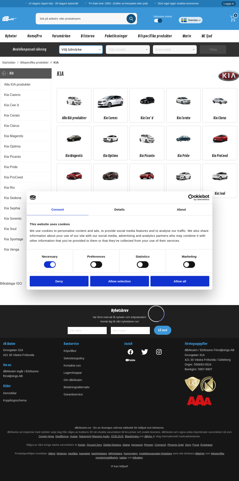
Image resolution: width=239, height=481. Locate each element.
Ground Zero (94, 445)
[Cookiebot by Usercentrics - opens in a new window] (191, 198)
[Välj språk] (190, 18)
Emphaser (206, 445)
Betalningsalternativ (77, 387)
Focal (195, 445)
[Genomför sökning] (131, 18)
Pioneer (148, 445)
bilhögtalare (115, 453)
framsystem (131, 453)
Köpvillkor (70, 351)
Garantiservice (73, 394)
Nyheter (11, 36)
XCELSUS (117, 436)
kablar (123, 457)
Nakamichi (85, 436)
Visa (213, 49)
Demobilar (10, 393)
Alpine (126, 445)
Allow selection (119, 281)
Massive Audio (101, 436)
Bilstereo (88, 36)
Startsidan (8, 62)
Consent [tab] (57, 209)
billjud (51, 453)
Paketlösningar (116, 36)
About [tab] (181, 209)
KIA (56, 62)
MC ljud (206, 36)
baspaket (84, 453)
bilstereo (62, 453)
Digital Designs (112, 445)
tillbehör (200, 453)
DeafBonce (62, 436)
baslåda (73, 453)
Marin (186, 36)
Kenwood (137, 445)
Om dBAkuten (73, 380)
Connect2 (160, 445)
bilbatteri (138, 457)
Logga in (229, 3)
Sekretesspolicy (74, 358)
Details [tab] (119, 209)
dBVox (148, 436)
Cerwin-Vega (46, 436)
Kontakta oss (72, 365)
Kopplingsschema (15, 400)
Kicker (81, 445)
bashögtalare (99, 453)
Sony (188, 445)
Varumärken (61, 36)
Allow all (180, 281)
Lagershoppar (73, 372)
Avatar (74, 436)
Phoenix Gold (176, 445)
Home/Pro (34, 36)
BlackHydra (132, 436)
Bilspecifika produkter (155, 36)
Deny (59, 281)
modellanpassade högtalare (155, 453)
